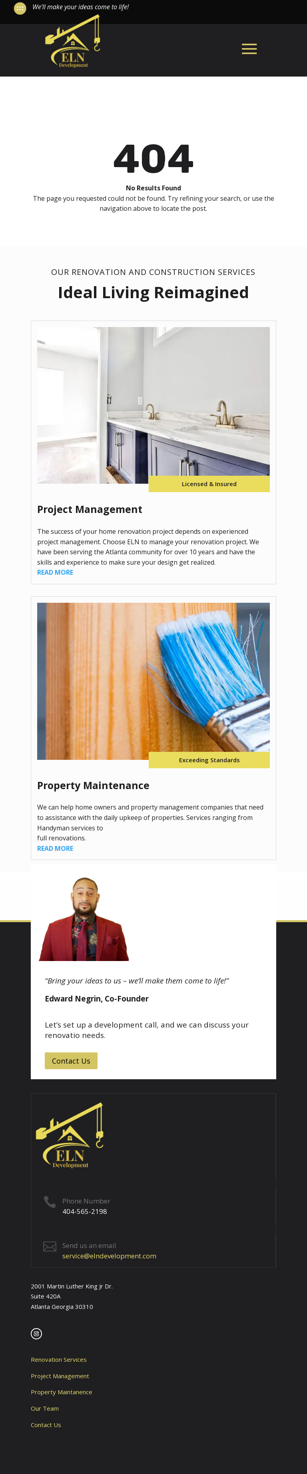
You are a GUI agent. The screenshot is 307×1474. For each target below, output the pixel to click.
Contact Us (71, 1061)
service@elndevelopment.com (109, 1255)
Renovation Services (59, 1359)
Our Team (45, 1408)
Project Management (60, 1376)
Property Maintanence (61, 1392)
